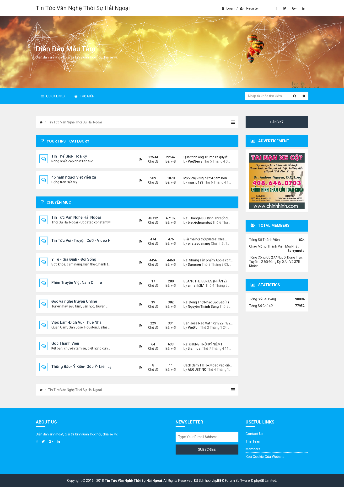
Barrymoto (296, 251)
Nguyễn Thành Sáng (203, 306)
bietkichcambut (200, 222)
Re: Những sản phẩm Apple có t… (207, 260)
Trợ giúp (84, 96)
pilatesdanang (199, 243)
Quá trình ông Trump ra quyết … (206, 157)
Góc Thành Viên (65, 343)
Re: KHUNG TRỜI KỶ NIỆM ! (202, 344)
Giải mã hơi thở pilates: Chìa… (205, 239)
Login (228, 8)
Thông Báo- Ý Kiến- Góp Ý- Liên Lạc (82, 366)
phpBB (216, 480)
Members (253, 449)
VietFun (193, 327)
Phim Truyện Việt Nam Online (76, 282)
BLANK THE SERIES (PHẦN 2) (205, 281)
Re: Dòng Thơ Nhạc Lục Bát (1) (206, 302)
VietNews (195, 161)
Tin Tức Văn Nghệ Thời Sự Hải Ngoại (83, 8)
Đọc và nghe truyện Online (74, 301)
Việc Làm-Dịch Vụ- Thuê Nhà (76, 322)
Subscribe (207, 449)
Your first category (65, 141)
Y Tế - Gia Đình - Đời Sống (73, 259)
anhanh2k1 (196, 285)
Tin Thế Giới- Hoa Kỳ (69, 156)
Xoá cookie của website (265, 457)
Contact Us (254, 434)
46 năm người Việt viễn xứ (73, 177)
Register (249, 8)
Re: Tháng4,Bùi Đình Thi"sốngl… (206, 218)
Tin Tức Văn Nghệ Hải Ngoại (76, 217)
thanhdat (194, 348)
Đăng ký (277, 122)
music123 (195, 182)
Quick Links (53, 96)
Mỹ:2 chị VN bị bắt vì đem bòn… (206, 178)
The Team (253, 441)
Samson (194, 264)
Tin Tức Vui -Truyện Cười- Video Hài (82, 240)
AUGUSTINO (197, 369)
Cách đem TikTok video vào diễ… (207, 365)
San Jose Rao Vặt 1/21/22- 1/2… (207, 323)
